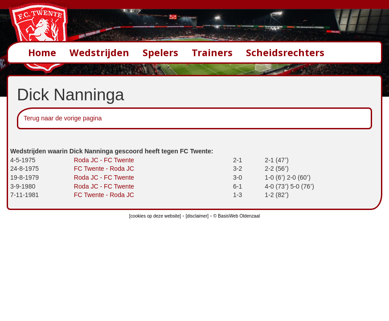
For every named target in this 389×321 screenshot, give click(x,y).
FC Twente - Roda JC (104, 168)
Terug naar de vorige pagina (63, 118)
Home (42, 52)
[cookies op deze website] (155, 216)
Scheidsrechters (285, 52)
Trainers (212, 52)
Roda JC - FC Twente (104, 160)
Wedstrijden (99, 52)
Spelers (160, 52)
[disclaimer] (197, 216)
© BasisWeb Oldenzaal (236, 216)
